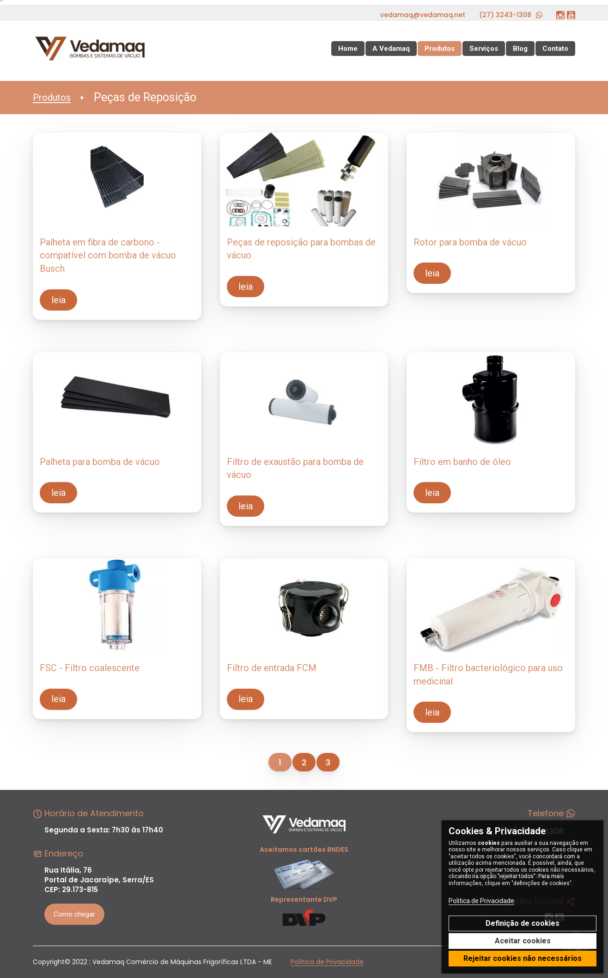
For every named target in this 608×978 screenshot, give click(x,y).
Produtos (440, 48)
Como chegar (74, 914)
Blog (520, 48)
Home (348, 48)
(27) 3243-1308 (510, 15)
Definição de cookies (522, 923)
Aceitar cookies (523, 940)
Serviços (483, 48)
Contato (555, 48)
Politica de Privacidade (481, 901)
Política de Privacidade (327, 961)
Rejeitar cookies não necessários (522, 958)
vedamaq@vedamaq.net (422, 14)
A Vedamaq (391, 48)
